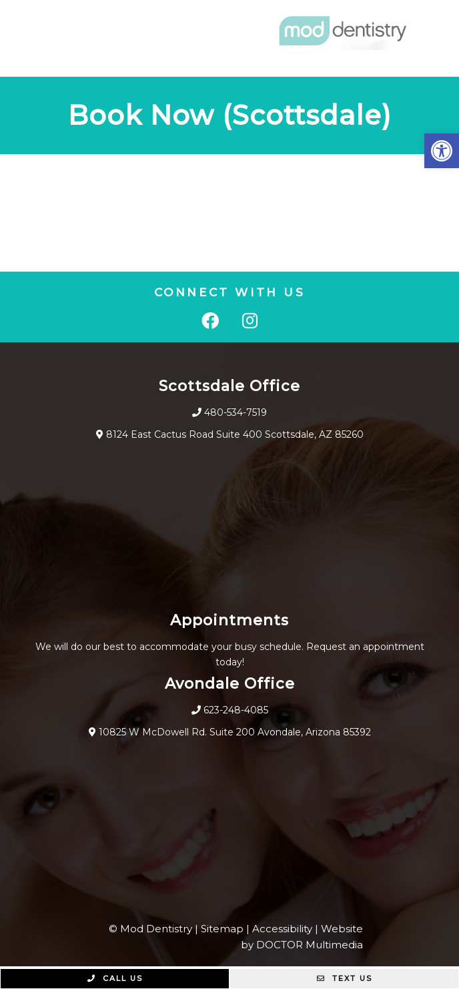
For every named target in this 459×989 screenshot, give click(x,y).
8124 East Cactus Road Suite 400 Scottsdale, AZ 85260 (235, 434)
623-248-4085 (235, 710)
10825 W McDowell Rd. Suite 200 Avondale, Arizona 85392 (235, 732)
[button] (441, 150)
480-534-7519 (235, 412)
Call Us (115, 978)
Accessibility (282, 928)
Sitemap (222, 928)
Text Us (344, 978)
